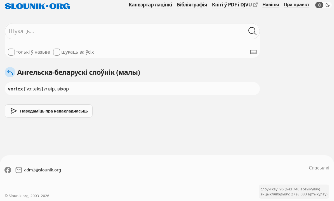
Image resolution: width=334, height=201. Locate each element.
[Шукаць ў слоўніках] (252, 31)
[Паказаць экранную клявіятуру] (253, 52)
